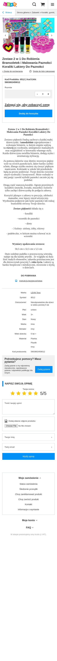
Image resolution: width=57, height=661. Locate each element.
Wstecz (7, 12)
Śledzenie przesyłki (28, 489)
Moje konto (28, 520)
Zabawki (35, 12)
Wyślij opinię (29, 456)
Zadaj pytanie (43, 369)
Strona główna (23, 12)
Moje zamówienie (28, 478)
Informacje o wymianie (28, 509)
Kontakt (28, 504)
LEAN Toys (36, 292)
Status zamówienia (29, 484)
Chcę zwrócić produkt (28, 499)
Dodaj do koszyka (28, 113)
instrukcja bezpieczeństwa (30, 281)
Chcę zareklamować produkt (28, 494)
